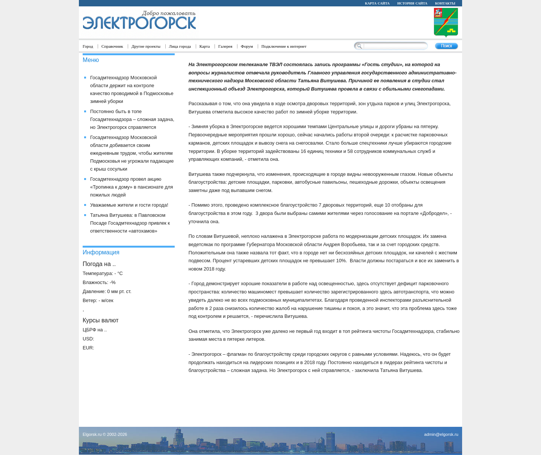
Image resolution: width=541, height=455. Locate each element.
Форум (247, 46)
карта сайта (377, 3)
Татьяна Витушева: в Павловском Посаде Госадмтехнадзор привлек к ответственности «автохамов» (130, 223)
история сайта (412, 3)
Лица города (180, 46)
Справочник (112, 46)
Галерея (225, 46)
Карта (204, 46)
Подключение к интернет (284, 46)
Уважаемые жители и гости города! (129, 205)
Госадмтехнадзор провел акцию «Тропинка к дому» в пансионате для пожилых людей (131, 187)
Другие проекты (145, 46)
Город (88, 46)
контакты (445, 3)
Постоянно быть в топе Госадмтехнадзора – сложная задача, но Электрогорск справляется (132, 119)
